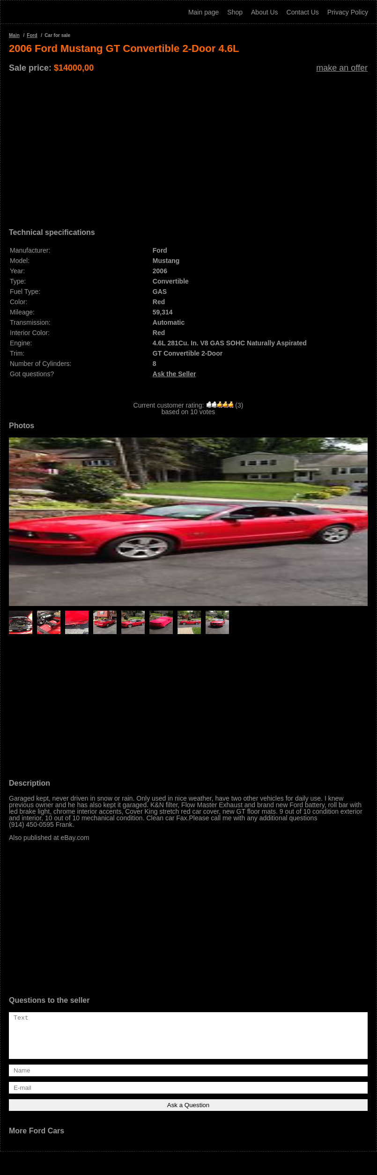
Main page (203, 12)
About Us (264, 12)
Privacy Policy (347, 12)
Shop (235, 12)
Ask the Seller (174, 374)
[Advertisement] (188, 146)
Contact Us (303, 12)
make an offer (342, 68)
